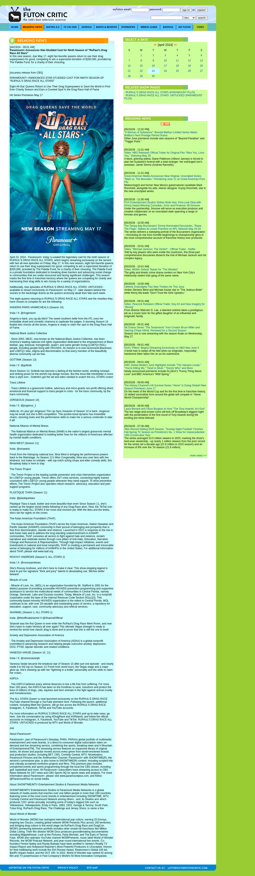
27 (201, 70)
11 (177, 60)
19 (189, 65)
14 (129, 65)
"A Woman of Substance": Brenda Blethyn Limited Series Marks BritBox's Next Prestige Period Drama (160, 134)
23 (153, 70)
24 (165, 70)
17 (165, 65)
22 (141, 70)
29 (141, 76)
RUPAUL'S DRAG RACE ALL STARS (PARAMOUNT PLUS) (160, 92)
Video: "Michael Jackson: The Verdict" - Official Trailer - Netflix (159, 249)
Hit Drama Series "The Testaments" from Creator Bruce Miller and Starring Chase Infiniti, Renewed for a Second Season (162, 329)
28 (129, 76)
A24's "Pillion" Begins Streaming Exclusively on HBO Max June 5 (161, 347)
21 (129, 70)
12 (189, 60)
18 (177, 65)
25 (177, 70)
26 (189, 70)
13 (201, 60)
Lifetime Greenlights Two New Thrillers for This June (154, 286)
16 (153, 65)
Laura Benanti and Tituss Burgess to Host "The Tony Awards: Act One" (164, 408)
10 (165, 60)
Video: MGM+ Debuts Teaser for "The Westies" (151, 269)
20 (201, 65)
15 (141, 65)
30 (153, 76)
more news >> (198, 455)
